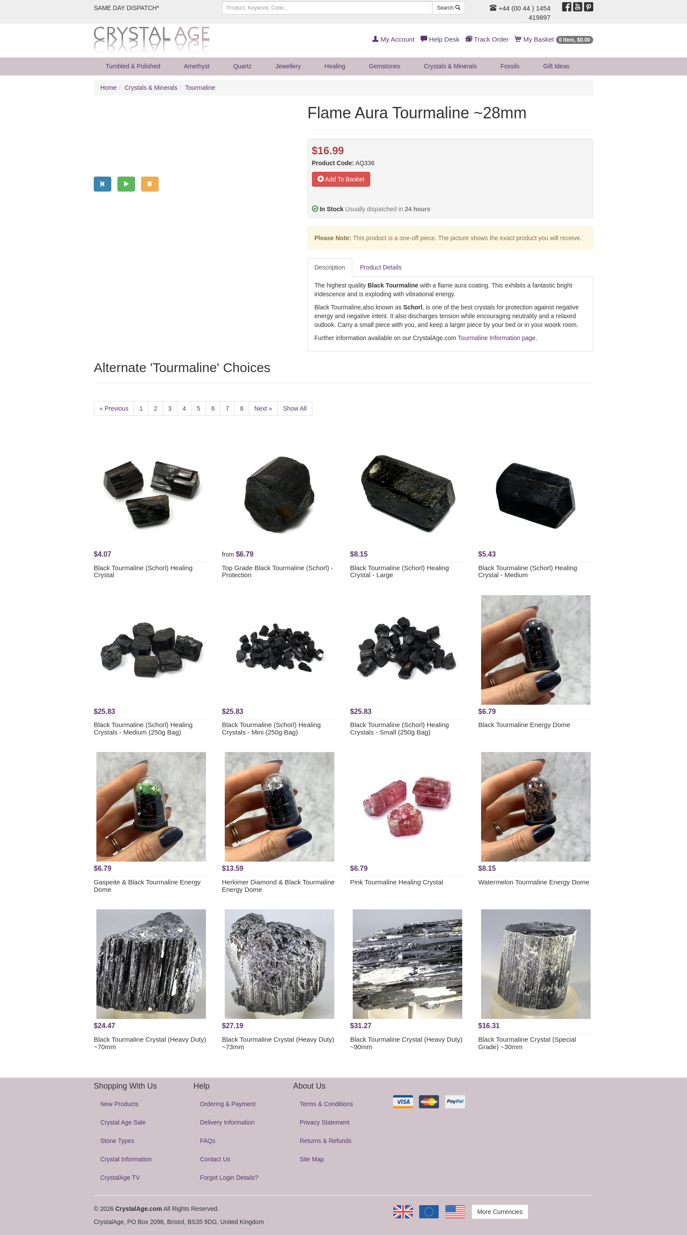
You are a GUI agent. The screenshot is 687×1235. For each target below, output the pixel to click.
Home (108, 87)
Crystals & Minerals (450, 66)
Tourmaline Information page (496, 337)
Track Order (487, 39)
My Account (393, 39)
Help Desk (440, 39)
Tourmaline (200, 87)
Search (448, 8)
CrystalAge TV (120, 1177)
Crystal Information (126, 1159)
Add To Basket (341, 179)
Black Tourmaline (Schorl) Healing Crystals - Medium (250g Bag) (143, 728)
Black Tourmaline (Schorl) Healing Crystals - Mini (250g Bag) (271, 728)
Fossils (510, 66)
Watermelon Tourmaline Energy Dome (533, 882)
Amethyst (196, 66)
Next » (263, 408)
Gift (556, 66)
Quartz (242, 66)
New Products (119, 1103)
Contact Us (215, 1159)
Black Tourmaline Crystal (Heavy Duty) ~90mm (406, 1043)
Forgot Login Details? (229, 1177)
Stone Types (117, 1140)
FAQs (208, 1140)
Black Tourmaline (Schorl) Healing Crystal (143, 571)
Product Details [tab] (381, 267)
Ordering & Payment (228, 1103)
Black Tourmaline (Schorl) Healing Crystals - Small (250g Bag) (399, 728)
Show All (295, 408)
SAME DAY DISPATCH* (126, 7)
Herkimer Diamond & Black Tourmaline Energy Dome (278, 885)
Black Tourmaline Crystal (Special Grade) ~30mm (527, 1043)
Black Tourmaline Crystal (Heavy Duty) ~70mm (150, 1043)
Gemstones (384, 66)
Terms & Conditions (326, 1103)
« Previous (113, 408)
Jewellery (288, 66)
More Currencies (499, 1211)
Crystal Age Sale (123, 1122)
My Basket (554, 39)
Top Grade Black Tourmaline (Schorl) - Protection (277, 571)
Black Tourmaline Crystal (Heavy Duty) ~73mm (278, 1043)
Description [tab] (330, 267)
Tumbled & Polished (133, 66)
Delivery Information (227, 1122)
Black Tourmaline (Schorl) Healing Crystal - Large (399, 571)
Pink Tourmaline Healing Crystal (396, 882)
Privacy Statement (325, 1122)
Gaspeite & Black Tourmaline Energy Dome (147, 885)
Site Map (312, 1159)
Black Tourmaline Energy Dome (524, 724)
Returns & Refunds (325, 1140)
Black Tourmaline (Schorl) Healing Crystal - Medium (527, 571)
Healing (335, 66)
